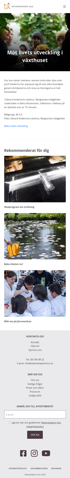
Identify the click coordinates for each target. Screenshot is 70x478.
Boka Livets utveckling (16, 126)
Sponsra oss (35, 350)
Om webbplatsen (39, 468)
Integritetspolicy (18, 468)
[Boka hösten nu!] (35, 236)
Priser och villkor (35, 387)
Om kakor (56, 468)
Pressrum (35, 391)
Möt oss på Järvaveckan (17, 321)
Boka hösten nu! (13, 264)
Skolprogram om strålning (19, 207)
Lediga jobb (35, 395)
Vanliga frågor (35, 384)
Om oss (35, 380)
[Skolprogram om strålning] (35, 179)
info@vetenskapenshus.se (39, 363)
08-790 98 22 (37, 359)
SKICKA (35, 434)
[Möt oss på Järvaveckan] (35, 293)
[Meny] (64, 6)
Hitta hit (35, 346)
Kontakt (35, 342)
